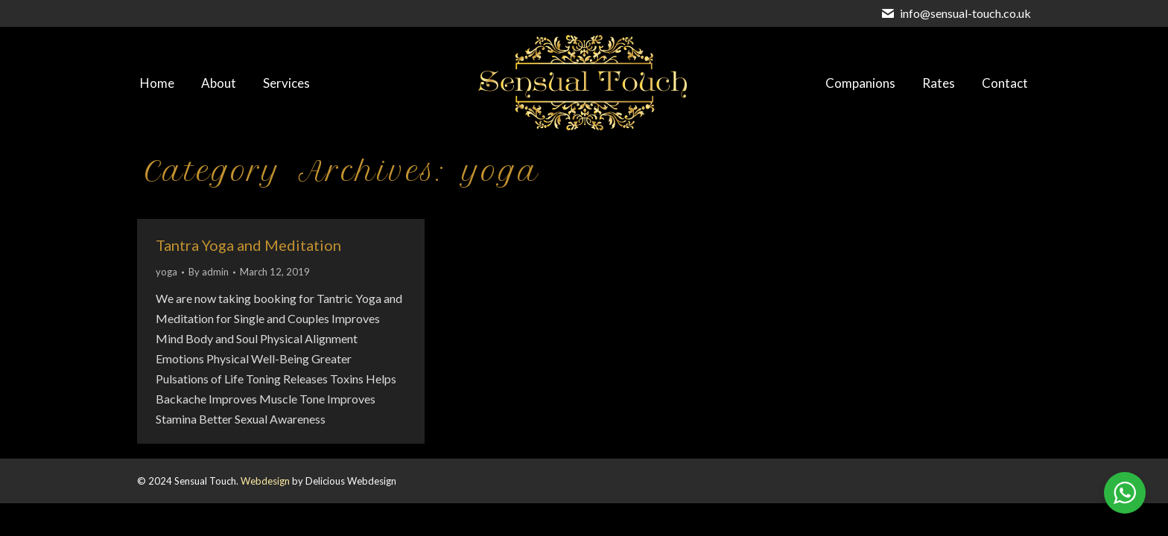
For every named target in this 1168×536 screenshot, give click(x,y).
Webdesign (265, 481)
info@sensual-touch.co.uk (965, 13)
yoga (166, 272)
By (208, 272)
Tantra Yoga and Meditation (248, 245)
